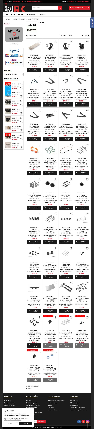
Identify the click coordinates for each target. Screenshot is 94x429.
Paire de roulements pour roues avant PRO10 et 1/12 (17, 143)
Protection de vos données (34, 412)
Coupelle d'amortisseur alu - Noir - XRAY (81, 196)
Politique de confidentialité (12, 420)
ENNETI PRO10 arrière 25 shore (17, 109)
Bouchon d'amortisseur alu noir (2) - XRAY (50, 196)
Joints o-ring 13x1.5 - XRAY (82, 230)
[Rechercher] (47, 8)
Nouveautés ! (31, 14)
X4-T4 (6, 23)
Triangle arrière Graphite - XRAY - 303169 (50, 127)
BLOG (13, 14)
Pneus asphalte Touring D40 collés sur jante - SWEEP (17, 84)
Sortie (10, 424)
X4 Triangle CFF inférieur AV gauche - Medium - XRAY (50, 93)
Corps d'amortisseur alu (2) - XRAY (50, 265)
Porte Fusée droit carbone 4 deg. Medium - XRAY (50, 58)
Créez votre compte (82, 1)
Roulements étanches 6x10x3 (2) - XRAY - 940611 (50, 369)
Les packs (42, 14)
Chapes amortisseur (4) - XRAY (34, 231)
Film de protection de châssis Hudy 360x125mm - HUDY (34, 58)
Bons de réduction (53, 410)
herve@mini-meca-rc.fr (34, 1)
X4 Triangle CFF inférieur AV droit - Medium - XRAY (66, 93)
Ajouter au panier (33, 69)
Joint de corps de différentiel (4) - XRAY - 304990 (50, 162)
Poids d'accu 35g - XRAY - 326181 (50, 299)
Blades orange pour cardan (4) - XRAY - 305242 (34, 162)
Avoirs (50, 405)
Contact (74, 396)
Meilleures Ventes (11, 79)
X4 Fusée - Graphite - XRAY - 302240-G (34, 368)
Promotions (7, 400)
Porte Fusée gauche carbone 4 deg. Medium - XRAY (66, 58)
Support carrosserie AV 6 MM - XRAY (34, 93)
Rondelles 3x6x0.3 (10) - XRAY (50, 230)
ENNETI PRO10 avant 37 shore (17, 92)
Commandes (52, 403)
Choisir (75, 35)
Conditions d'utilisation (33, 405)
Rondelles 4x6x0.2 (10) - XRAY (34, 196)
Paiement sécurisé (32, 407)
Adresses (51, 407)
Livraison (28, 400)
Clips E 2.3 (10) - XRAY (66, 196)
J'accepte (25, 424)
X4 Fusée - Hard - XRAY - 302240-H (50, 333)
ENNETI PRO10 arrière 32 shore (17, 135)
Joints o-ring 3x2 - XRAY (66, 333)
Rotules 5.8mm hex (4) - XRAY (66, 230)
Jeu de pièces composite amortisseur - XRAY (34, 265)
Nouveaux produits (10, 403)
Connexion (71, 1)
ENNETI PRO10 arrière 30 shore (17, 101)
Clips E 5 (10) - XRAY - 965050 (82, 299)
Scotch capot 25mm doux (17, 126)
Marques (7, 70)
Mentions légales (31, 403)
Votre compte (54, 396)
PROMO (20, 14)
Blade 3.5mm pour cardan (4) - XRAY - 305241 (34, 334)
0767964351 (16, 1)
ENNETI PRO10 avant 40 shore (17, 118)
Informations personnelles (56, 400)
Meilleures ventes (9, 405)
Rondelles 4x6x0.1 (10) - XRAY (81, 161)
